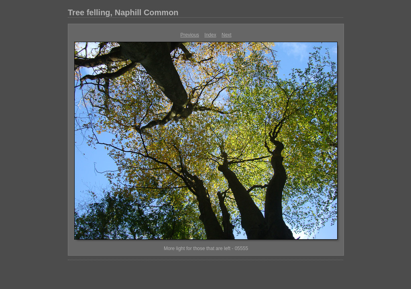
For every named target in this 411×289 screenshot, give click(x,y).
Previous (189, 35)
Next (227, 35)
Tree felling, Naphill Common (123, 12)
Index (210, 35)
